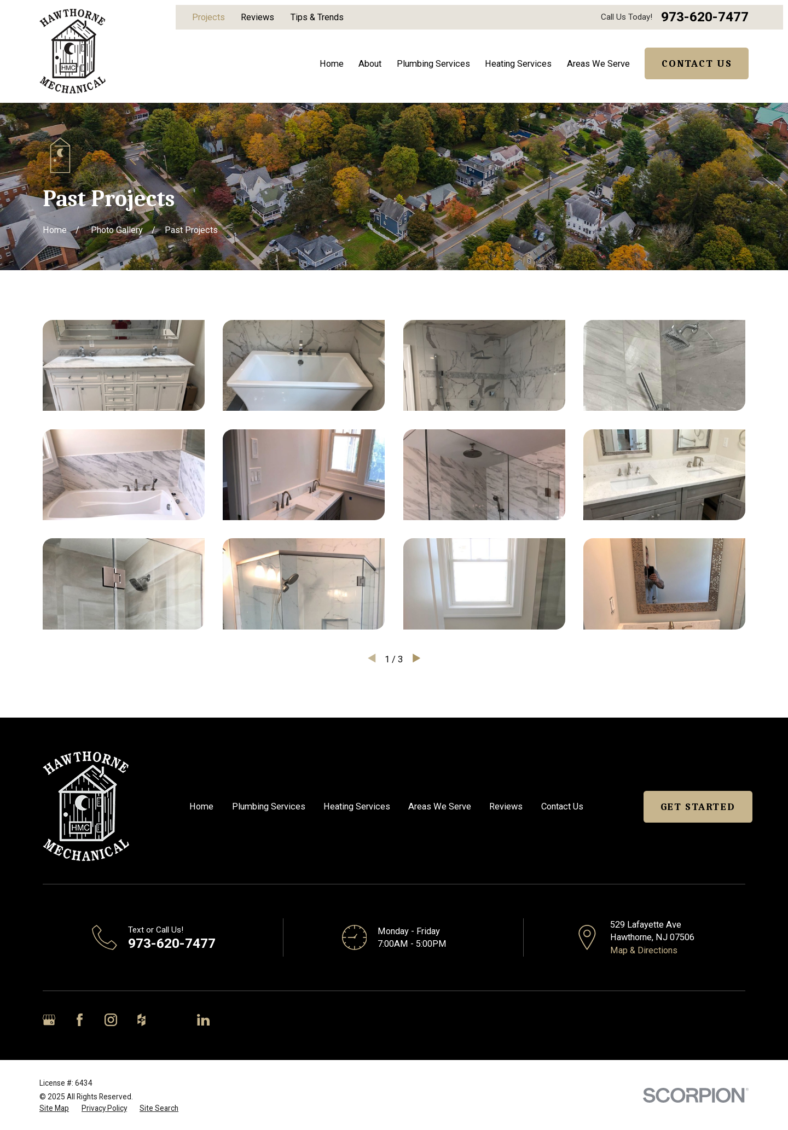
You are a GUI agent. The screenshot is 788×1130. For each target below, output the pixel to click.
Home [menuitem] (332, 64)
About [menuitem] (369, 64)
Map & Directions (643, 950)
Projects (208, 17)
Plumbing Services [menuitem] (433, 64)
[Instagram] (111, 1019)
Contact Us (697, 63)
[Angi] (172, 1019)
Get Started (697, 807)
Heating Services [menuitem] (518, 64)
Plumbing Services (268, 806)
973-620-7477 (705, 17)
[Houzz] (141, 1019)
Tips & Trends (317, 17)
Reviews (257, 17)
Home (201, 806)
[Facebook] (79, 1019)
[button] (124, 365)
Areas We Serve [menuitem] (598, 64)
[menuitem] (54, 1108)
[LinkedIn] (203, 1019)
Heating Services (356, 806)
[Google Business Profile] (49, 1019)
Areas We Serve (439, 806)
